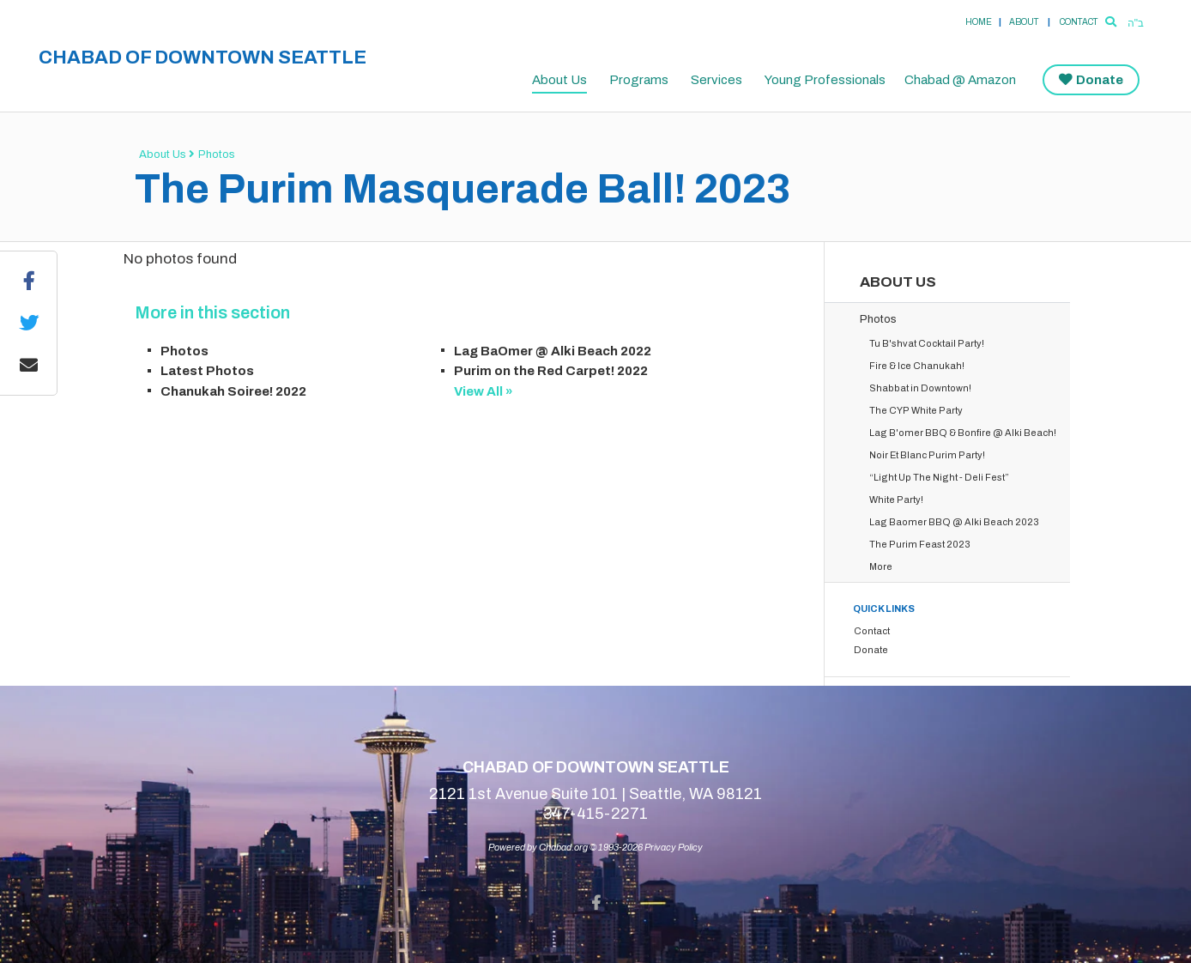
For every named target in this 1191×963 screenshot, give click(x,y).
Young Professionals (825, 80)
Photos (216, 154)
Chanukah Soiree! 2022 (233, 391)
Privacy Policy (673, 847)
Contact (1079, 22)
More (880, 566)
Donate (1099, 80)
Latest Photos (207, 371)
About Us (559, 80)
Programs (638, 80)
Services (716, 80)
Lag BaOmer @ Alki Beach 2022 (552, 351)
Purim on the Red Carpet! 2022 (551, 371)
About (1024, 22)
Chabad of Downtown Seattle (202, 57)
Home (978, 22)
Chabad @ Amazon (960, 80)
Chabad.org (563, 847)
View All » (483, 391)
